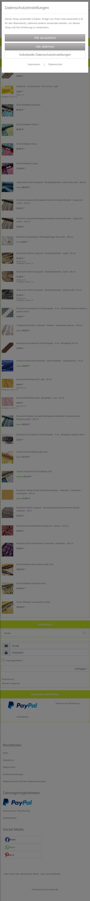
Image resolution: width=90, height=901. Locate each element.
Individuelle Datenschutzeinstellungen (45, 54)
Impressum (34, 64)
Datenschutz (55, 64)
